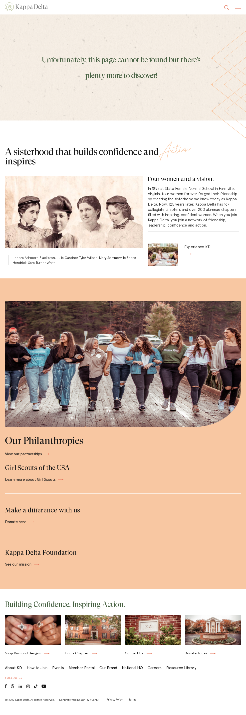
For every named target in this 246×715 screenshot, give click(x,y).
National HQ (132, 673)
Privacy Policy (115, 705)
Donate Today (196, 660)
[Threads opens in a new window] (12, 692)
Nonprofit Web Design (72, 706)
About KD (13, 673)
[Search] (226, 8)
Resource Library (181, 673)
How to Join (37, 673)
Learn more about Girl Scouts (34, 482)
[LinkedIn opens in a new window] (20, 692)
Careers (155, 673)
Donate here (20, 525)
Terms (133, 705)
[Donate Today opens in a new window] (213, 651)
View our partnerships (27, 457)
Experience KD (197, 251)
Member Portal (82, 673)
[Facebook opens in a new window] (6, 692)
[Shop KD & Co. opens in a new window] (33, 651)
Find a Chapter (76, 659)
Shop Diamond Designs (23, 660)
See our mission (22, 568)
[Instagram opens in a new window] (28, 692)
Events (58, 673)
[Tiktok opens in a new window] (35, 692)
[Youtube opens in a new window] (43, 692)
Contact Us (134, 659)
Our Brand (108, 673)
